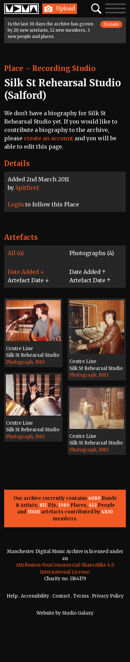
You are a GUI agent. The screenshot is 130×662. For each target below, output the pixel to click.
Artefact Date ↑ (89, 280)
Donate (111, 24)
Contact (61, 596)
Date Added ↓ (26, 271)
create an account (48, 138)
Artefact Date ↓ (28, 280)
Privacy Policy (108, 596)
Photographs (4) (91, 253)
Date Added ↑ (87, 271)
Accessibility (35, 596)
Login (16, 204)
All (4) (16, 253)
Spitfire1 (27, 187)
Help (12, 596)
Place (13, 68)
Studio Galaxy (78, 613)
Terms (81, 596)
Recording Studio (64, 68)
